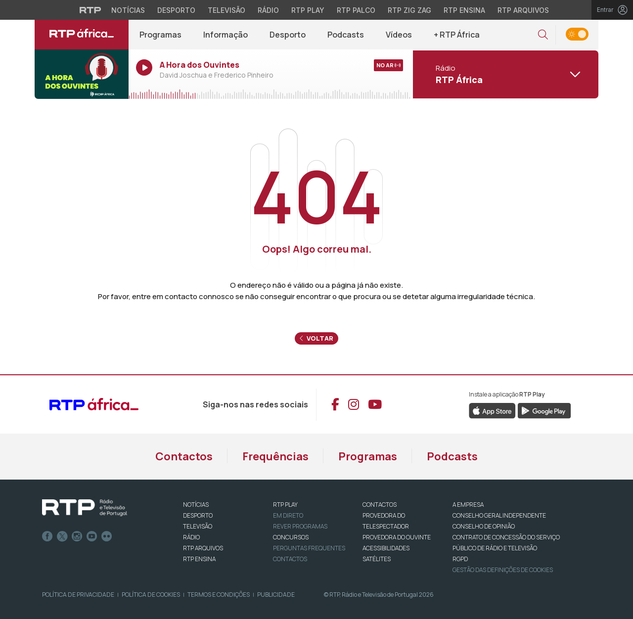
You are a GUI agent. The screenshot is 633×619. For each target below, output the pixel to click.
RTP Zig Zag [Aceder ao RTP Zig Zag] (409, 10)
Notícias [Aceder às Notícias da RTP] (128, 10)
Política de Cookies (151, 594)
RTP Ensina (199, 559)
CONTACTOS (379, 504)
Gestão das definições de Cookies (502, 570)
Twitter (62, 536)
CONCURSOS (291, 537)
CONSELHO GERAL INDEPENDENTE (499, 515)
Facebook (47, 536)
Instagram (77, 536)
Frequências (275, 456)
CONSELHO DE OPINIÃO (483, 526)
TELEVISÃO (197, 526)
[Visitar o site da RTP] (90, 10)
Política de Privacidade (78, 594)
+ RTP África (457, 34)
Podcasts (345, 34)
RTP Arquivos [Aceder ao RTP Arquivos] (523, 10)
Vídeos (399, 34)
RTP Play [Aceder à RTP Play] (307, 10)
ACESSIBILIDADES (385, 548)
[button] (543, 34)
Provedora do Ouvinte (396, 537)
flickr (106, 536)
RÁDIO (191, 537)
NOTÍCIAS (196, 504)
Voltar (316, 338)
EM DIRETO (288, 515)
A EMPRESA (468, 504)
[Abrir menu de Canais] (504, 74)
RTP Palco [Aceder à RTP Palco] (356, 10)
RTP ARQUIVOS (203, 548)
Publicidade (276, 594)
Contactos (184, 456)
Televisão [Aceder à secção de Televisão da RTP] (226, 10)
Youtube (92, 536)
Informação (225, 34)
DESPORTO (198, 515)
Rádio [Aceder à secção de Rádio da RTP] (268, 10)
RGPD (460, 559)
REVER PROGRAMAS (300, 526)
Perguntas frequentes (309, 548)
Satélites (376, 559)
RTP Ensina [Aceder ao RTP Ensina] (464, 10)
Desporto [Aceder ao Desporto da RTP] (176, 10)
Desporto (288, 34)
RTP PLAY (285, 504)
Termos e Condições (218, 594)
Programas (160, 34)
